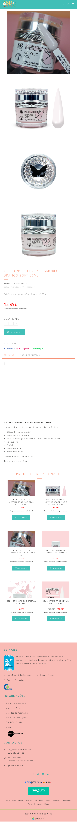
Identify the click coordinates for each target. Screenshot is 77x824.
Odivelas (67, 800)
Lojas (52, 675)
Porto (30, 804)
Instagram (23, 348)
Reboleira (38, 804)
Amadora (39, 800)
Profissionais (25, 675)
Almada (21, 800)
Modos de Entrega (13, 708)
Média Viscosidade (25, 287)
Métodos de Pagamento (16, 713)
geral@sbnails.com (16, 765)
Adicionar (14, 332)
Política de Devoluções (15, 717)
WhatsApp (37, 348)
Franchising (40, 675)
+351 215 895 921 (15, 757)
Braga (46, 804)
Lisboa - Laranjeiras (53, 800)
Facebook (9, 348)
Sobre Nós (11, 675)
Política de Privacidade (15, 703)
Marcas (8, 727)
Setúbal (29, 800)
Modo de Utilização (30, 355)
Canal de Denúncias (15, 680)
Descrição (9, 355)
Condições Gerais (13, 722)
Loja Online (11, 800)
